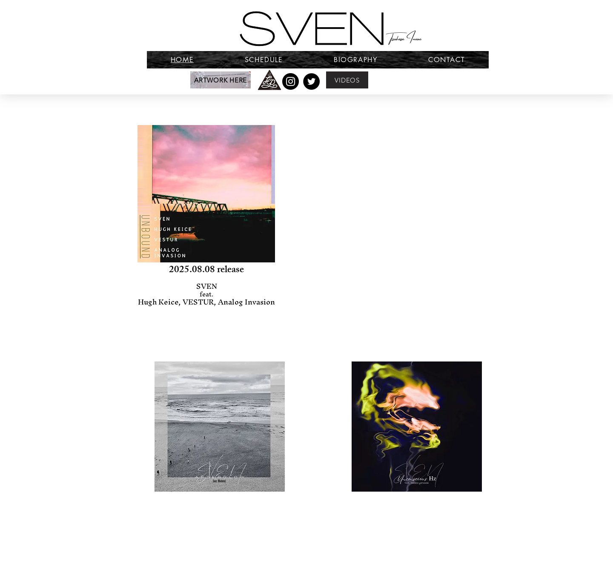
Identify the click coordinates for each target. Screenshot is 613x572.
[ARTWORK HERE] (220, 79)
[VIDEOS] (347, 79)
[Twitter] (311, 81)
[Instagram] (290, 81)
